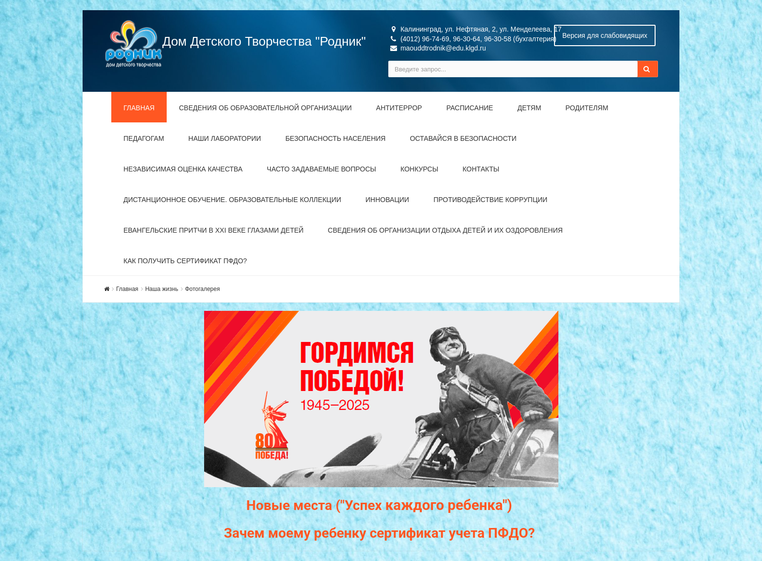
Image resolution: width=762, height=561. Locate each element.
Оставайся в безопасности (463, 138)
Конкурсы (419, 169)
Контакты (481, 169)
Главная (139, 108)
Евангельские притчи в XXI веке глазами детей (213, 230)
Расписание (469, 108)
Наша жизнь (161, 289)
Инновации (387, 200)
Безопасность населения (335, 138)
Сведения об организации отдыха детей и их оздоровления (445, 230)
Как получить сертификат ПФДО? (185, 261)
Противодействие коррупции (490, 200)
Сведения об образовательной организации (265, 108)
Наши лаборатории (225, 138)
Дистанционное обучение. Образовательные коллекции (232, 200)
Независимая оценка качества (182, 169)
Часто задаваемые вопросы (321, 169)
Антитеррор (399, 108)
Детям (529, 108)
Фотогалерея (202, 289)
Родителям (587, 108)
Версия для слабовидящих (604, 35)
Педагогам (143, 138)
